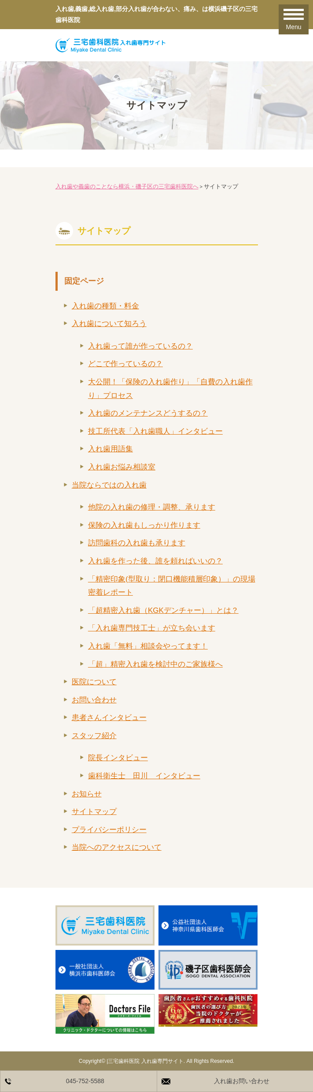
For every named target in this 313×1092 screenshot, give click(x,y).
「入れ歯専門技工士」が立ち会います (151, 628)
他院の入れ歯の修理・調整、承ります (151, 507)
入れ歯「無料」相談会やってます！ (148, 646)
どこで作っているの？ (125, 364)
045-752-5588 (85, 1080)
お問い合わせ (94, 700)
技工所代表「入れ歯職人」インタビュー (155, 431)
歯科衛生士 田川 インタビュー (144, 776)
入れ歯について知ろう (109, 323)
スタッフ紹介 (94, 736)
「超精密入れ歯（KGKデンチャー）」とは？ (163, 610)
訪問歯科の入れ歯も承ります (136, 543)
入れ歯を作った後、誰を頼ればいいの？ (155, 561)
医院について (94, 682)
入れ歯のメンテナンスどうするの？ (148, 413)
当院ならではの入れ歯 (109, 485)
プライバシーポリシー (109, 830)
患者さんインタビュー (109, 717)
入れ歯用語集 (110, 449)
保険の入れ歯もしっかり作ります (144, 525)
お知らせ (87, 794)
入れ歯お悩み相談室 (121, 467)
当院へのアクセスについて (117, 847)
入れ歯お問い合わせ (241, 1080)
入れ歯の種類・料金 (105, 306)
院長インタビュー (118, 758)
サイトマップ (94, 811)
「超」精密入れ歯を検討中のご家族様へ (155, 664)
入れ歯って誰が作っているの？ (140, 346)
